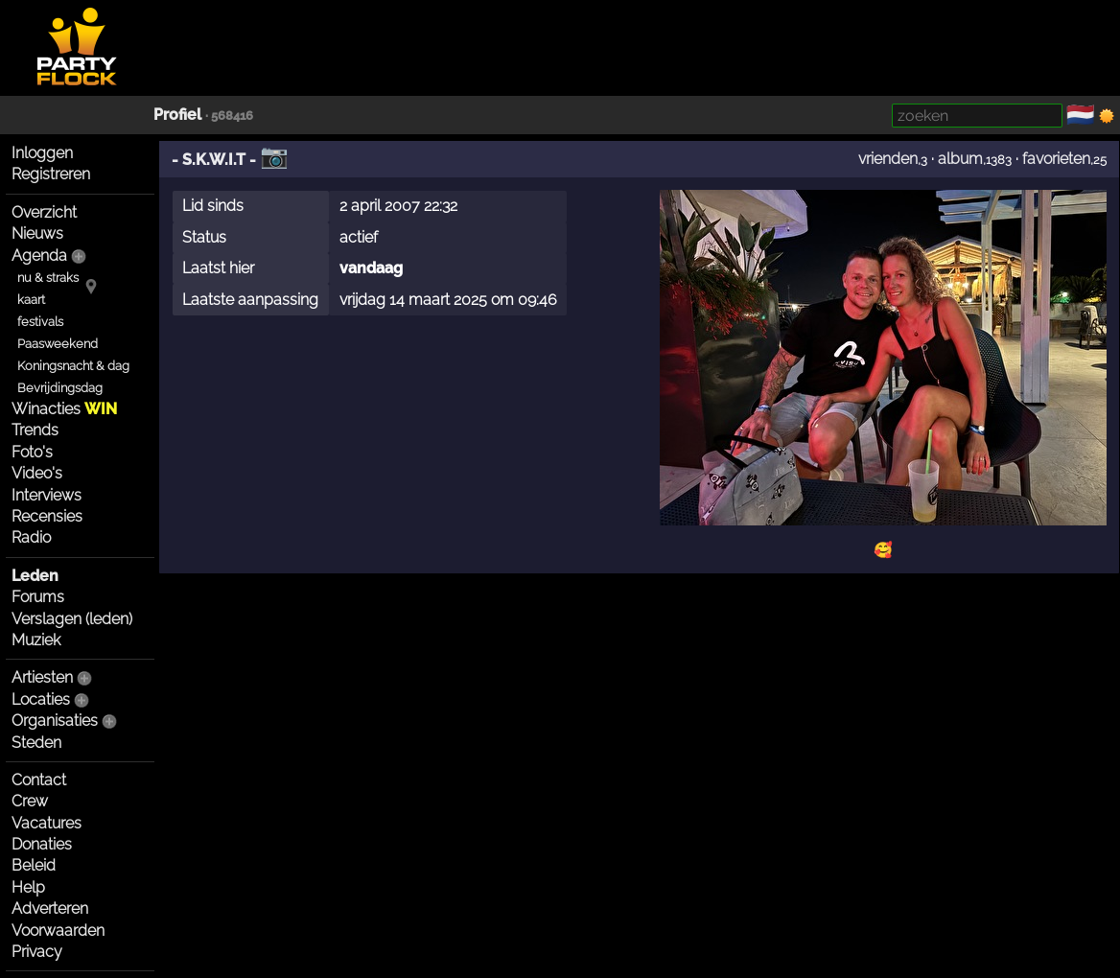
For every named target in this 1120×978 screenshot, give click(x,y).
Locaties (41, 699)
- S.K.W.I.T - (214, 160)
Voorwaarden (58, 930)
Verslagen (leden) (72, 619)
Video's (37, 473)
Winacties (64, 409)
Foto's (32, 452)
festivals (40, 321)
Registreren (51, 174)
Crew (30, 801)
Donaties (42, 844)
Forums (38, 597)
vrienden (888, 159)
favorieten (1056, 159)
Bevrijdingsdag (60, 388)
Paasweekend (57, 344)
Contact (39, 780)
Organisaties (55, 720)
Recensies (47, 516)
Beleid (34, 865)
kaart (31, 299)
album (960, 159)
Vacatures (47, 823)
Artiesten (42, 677)
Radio (31, 537)
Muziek (36, 640)
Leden (35, 576)
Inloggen (42, 153)
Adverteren (50, 908)
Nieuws (37, 233)
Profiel (177, 114)
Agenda (39, 255)
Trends (35, 430)
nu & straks (48, 277)
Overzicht (44, 212)
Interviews (47, 495)
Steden (36, 743)
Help (28, 887)
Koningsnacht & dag (73, 366)
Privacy (37, 952)
